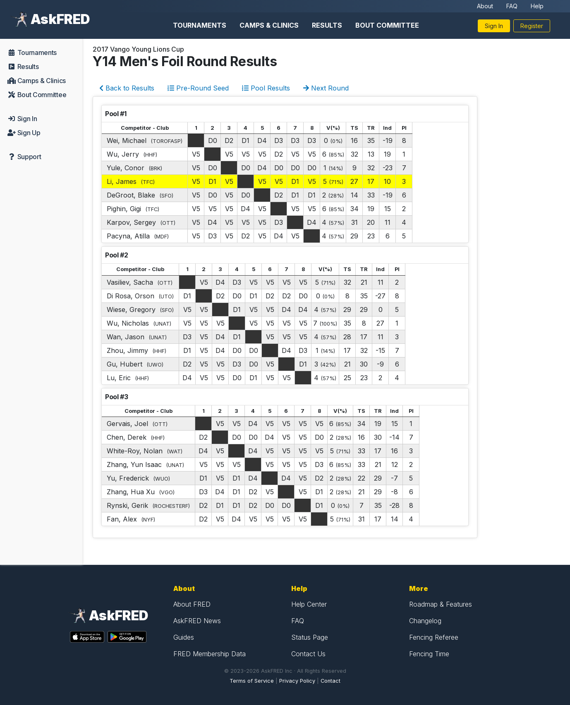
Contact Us (308, 654)
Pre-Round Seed (198, 88)
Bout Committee (387, 25)
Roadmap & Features (440, 604)
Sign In (494, 25)
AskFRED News (197, 621)
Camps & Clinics (269, 25)
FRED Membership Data (209, 654)
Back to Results (126, 88)
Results (327, 25)
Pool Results (266, 88)
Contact (330, 681)
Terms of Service (252, 681)
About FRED (192, 604)
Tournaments (199, 25)
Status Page (309, 637)
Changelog (425, 621)
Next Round (326, 88)
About (485, 6)
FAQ (511, 6)
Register (531, 25)
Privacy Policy (297, 681)
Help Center (309, 604)
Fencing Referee (433, 637)
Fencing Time (429, 654)
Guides (183, 637)
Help (537, 6)
